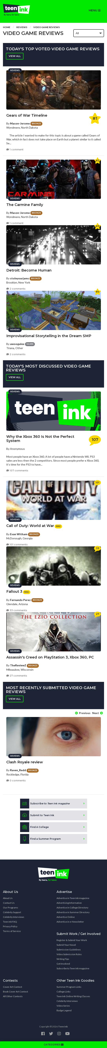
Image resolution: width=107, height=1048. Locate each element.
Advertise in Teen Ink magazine (73, 898)
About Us (8, 898)
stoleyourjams (19, 278)
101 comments (17, 544)
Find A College (34, 827)
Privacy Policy (10, 926)
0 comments (16, 780)
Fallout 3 (14, 591)
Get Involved (63, 963)
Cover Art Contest (12, 986)
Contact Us (9, 902)
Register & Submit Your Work (72, 940)
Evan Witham (18, 534)
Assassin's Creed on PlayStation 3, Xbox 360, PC (50, 657)
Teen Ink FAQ (10, 921)
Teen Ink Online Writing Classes (73, 996)
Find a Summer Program (40, 839)
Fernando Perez (20, 600)
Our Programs (10, 907)
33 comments (16, 610)
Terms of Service (12, 931)
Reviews (21, 27)
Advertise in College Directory (72, 907)
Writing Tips (63, 958)
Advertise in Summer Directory (73, 912)
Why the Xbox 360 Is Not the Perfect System (40, 438)
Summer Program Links (69, 986)
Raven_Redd (18, 770)
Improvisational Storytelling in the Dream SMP (48, 336)
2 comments (15, 288)
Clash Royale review (24, 762)
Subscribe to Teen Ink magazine (73, 968)
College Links (64, 991)
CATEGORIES (53, 1044)
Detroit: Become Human (29, 270)
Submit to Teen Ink (37, 815)
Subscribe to (45, 803)
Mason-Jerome (20, 123)
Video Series (63, 1005)
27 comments (16, 675)
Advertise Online (66, 916)
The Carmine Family (24, 205)
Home (6, 27)
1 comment (14, 149)
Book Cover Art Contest (15, 991)
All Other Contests (13, 996)
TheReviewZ (18, 665)
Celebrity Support (12, 912)
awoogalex (17, 344)
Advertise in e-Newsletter (70, 921)
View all (15, 56)
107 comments (17, 470)
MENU (94, 10)
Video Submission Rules (69, 954)
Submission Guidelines (69, 949)
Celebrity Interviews (13, 916)
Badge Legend (64, 1010)
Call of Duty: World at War (30, 526)
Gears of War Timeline (26, 115)
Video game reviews (46, 27)
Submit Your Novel (66, 944)
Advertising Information (69, 902)
